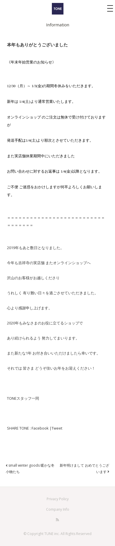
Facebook (40, 428)
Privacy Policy (58, 498)
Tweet (57, 428)
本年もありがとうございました (37, 45)
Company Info (57, 509)
